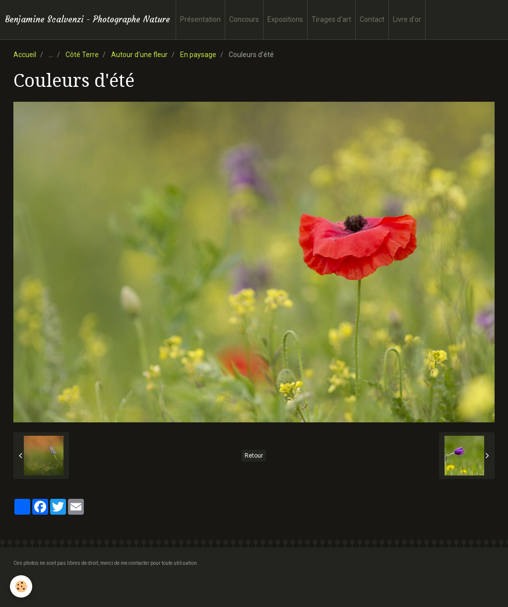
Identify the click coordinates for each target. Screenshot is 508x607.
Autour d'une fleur (139, 55)
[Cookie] (21, 586)
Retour (254, 455)
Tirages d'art (331, 19)
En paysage (198, 55)
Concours (244, 19)
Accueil (24, 55)
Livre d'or (407, 19)
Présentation (200, 19)
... (51, 55)
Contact (372, 19)
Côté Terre (82, 55)
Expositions (285, 19)
